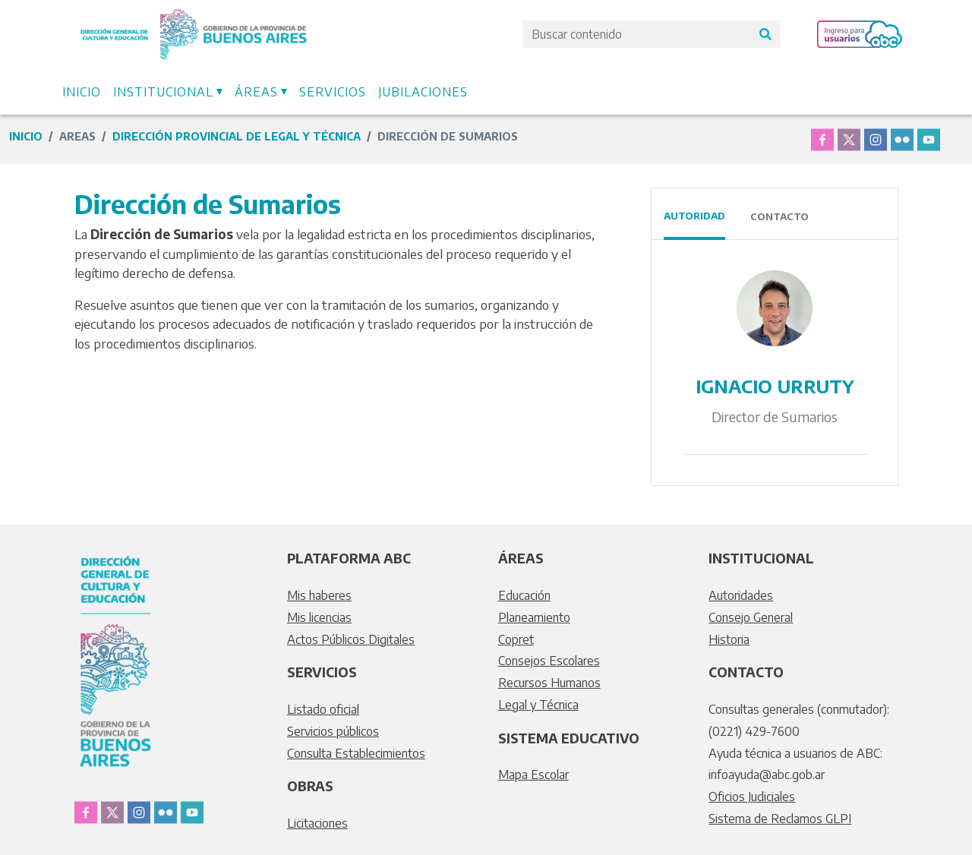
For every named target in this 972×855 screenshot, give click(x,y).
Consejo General (750, 617)
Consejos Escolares (549, 660)
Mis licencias (319, 617)
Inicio (81, 91)
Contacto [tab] (779, 216)
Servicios (332, 91)
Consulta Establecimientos (356, 753)
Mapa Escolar (533, 774)
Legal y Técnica (538, 704)
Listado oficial (323, 709)
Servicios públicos (333, 731)
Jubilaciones (423, 91)
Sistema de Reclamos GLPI (779, 818)
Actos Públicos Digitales (351, 639)
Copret (516, 639)
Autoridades (740, 595)
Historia (729, 639)
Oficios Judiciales (751, 796)
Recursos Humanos (549, 682)
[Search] (636, 34)
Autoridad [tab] (694, 216)
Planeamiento (534, 617)
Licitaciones (317, 823)
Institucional (163, 91)
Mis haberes (319, 595)
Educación (524, 595)
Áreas (256, 91)
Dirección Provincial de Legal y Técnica (236, 136)
